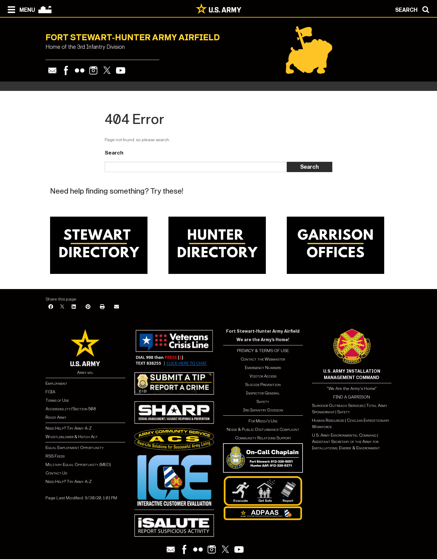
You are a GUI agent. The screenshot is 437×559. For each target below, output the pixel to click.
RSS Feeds (55, 456)
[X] (62, 307)
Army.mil (85, 372)
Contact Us (56, 473)
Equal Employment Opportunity (75, 447)
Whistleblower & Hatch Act (72, 436)
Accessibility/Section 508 (71, 408)
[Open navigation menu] (20, 9)
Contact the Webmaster (263, 359)
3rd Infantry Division (263, 410)
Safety (262, 401)
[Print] (102, 307)
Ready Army (56, 417)
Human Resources (328, 420)
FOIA (50, 391)
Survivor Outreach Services (338, 405)
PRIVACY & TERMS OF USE (263, 350)
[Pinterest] (88, 307)
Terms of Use (57, 400)
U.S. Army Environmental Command (344, 435)
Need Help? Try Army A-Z (69, 428)
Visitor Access (262, 376)
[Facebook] (51, 307)
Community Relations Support (262, 438)
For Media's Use (263, 421)
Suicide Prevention (263, 384)
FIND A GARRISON (351, 397)
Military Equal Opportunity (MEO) (78, 464)
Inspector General (263, 393)
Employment (56, 383)
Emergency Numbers (263, 367)
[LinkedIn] (74, 307)
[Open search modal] (413, 9)
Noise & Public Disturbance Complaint (263, 429)
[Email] (116, 307)
